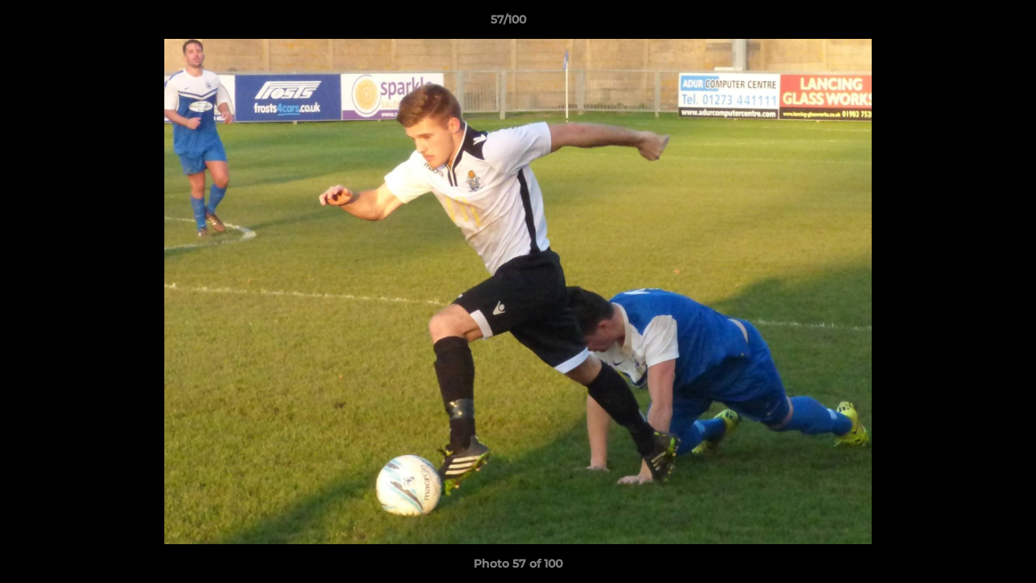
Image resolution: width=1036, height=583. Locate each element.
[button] (968, 23)
